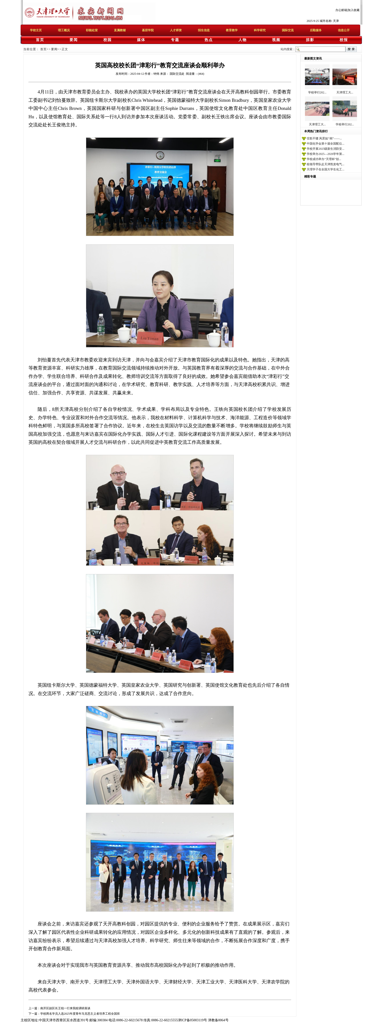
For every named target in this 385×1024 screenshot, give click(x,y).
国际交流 (288, 30)
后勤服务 (316, 30)
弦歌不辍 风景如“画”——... (324, 138)
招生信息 (204, 30)
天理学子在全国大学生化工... (325, 169)
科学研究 (260, 30)
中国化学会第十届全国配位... (325, 143)
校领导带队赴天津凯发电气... (325, 164)
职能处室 (92, 30)
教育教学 (232, 30)
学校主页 (36, 30)
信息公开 (344, 30)
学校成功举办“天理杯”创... (324, 159)
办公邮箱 (341, 10)
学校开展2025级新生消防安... (325, 148)
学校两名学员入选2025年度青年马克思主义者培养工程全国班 (80, 1013)
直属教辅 (120, 30)
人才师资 (176, 30)
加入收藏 (353, 10)
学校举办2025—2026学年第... (325, 154)
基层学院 (148, 30)
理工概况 (64, 30)
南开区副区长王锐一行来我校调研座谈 (65, 1008)
